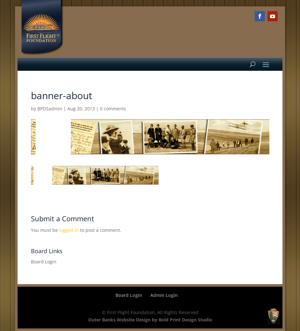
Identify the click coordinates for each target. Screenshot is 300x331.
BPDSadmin (49, 109)
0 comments (113, 109)
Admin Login (164, 295)
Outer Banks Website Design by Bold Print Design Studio (150, 320)
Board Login (43, 262)
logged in (69, 230)
